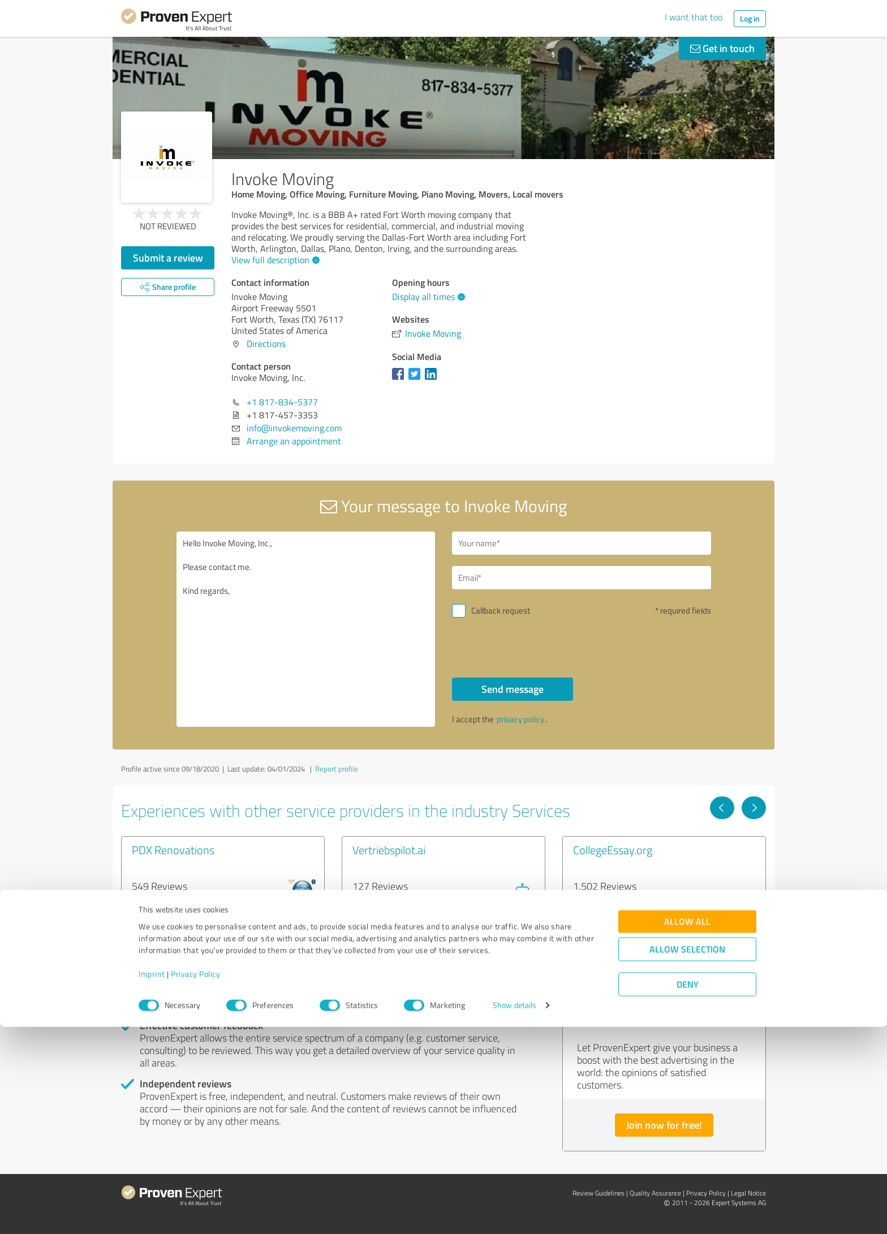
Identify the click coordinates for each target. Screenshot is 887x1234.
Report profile (336, 769)
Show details (514, 1212)
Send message (512, 689)
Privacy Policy (195, 1181)
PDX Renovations (173, 850)
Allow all (687, 1129)
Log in (750, 18)
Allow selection (687, 1156)
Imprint (152, 1181)
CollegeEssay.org (612, 850)
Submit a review (168, 257)
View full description (274, 260)
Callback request (500, 610)
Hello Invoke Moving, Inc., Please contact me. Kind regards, (306, 629)
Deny (688, 1191)
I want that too (693, 17)
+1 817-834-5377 (282, 402)
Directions (266, 343)
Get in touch (722, 48)
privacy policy (520, 719)
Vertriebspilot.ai (388, 850)
